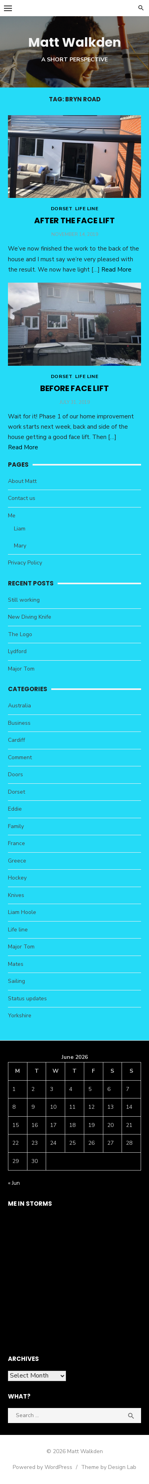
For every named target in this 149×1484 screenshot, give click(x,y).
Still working (24, 600)
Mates (15, 964)
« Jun (14, 1183)
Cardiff (16, 740)
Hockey (17, 878)
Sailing (16, 981)
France (16, 843)
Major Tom (21, 669)
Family (16, 826)
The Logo (20, 634)
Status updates (27, 998)
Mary (20, 545)
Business (19, 723)
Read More (116, 270)
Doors (15, 774)
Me (11, 515)
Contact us (21, 498)
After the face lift (74, 220)
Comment (20, 757)
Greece (17, 861)
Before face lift (74, 388)
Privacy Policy (25, 562)
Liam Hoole (22, 912)
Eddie (15, 809)
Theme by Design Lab (108, 1467)
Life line (86, 208)
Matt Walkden (74, 42)
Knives (16, 895)
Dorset (61, 208)
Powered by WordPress (42, 1467)
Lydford (17, 651)
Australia (19, 705)
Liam (19, 528)
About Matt (22, 481)
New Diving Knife (29, 617)
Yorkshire (19, 1015)
